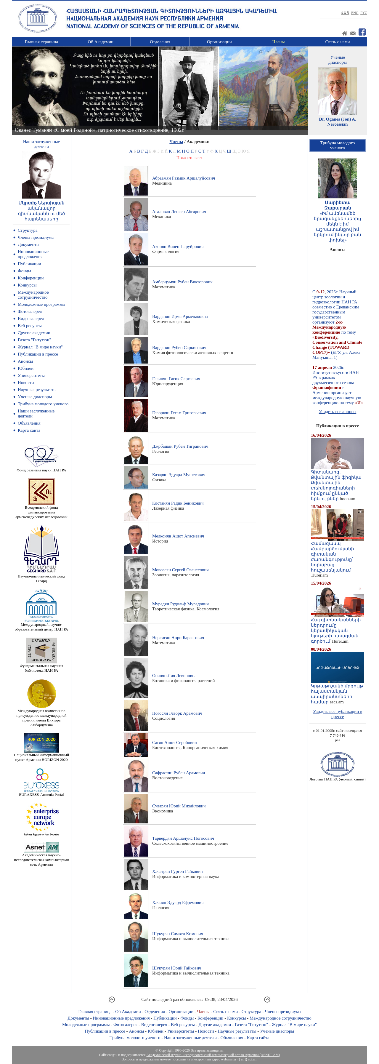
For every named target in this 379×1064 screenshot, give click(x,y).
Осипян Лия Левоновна (174, 675)
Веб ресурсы (30, 325)
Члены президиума (36, 237)
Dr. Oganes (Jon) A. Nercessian (337, 122)
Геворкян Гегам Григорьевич (179, 412)
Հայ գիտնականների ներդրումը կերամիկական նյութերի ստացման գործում (337, 628)
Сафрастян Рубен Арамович (178, 772)
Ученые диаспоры (35, 396)
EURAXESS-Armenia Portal (41, 793)
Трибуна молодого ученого (43, 403)
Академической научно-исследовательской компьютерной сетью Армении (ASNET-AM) (213, 1055)
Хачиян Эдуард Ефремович (178, 902)
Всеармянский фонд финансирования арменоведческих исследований (41, 510)
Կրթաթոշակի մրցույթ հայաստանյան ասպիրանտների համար (337, 691)
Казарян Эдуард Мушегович (178, 474)
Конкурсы (27, 285)
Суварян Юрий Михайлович (179, 806)
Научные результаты (37, 389)
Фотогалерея (30, 311)
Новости (26, 382)
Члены (278, 41)
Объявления (29, 423)
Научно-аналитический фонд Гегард (41, 576)
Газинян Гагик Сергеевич (176, 378)
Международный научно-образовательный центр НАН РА (41, 625)
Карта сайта (29, 430)
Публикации (29, 263)
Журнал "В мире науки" (40, 347)
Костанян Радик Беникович (178, 503)
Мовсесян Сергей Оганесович (180, 569)
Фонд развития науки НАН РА (41, 468)
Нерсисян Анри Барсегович (178, 637)
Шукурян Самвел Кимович (177, 933)
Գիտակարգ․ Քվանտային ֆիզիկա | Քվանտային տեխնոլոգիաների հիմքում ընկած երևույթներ (337, 483)
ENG (355, 13)
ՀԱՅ (345, 13)
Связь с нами (337, 41)
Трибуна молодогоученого (337, 145)
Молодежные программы (41, 304)
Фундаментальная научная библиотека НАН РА (41, 666)
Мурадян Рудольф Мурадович (180, 603)
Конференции (31, 278)
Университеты (31, 375)
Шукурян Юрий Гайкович (176, 968)
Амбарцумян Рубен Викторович (182, 281)
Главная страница (41, 41)
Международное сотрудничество (33, 295)
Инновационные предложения (33, 254)
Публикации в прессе (38, 354)
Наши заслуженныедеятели (41, 144)
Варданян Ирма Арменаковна (180, 316)
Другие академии (34, 332)
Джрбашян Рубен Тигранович (180, 446)
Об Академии (100, 41)
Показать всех (189, 157)
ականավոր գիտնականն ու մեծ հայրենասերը (41, 213)
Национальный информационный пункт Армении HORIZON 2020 (41, 755)
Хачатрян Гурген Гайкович (177, 871)
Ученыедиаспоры (337, 60)
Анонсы (25, 361)
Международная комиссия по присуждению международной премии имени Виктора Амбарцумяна (41, 716)
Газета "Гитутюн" (34, 339)
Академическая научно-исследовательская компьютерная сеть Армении (41, 858)
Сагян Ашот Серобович (174, 742)
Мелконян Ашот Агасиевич (178, 536)
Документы (28, 244)
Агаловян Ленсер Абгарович (179, 211)
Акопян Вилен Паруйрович (178, 246)
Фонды (24, 270)
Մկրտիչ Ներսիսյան (41, 203)
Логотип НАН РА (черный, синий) (337, 777)
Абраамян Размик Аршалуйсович (183, 178)
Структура (27, 230)
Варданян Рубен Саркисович (179, 347)
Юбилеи (25, 368)
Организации (219, 41)
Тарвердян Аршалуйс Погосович (183, 838)
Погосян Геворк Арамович (177, 713)
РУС (363, 13)
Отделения (160, 41)
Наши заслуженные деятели (190, 1037)
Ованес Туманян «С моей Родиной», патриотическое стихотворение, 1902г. (99, 130)
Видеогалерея (31, 318)
